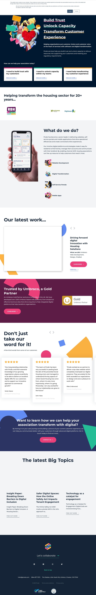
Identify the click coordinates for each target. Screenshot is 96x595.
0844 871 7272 (35, 563)
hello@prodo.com (23, 563)
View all (74, 253)
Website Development (53, 166)
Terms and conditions (48, 569)
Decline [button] (76, 11)
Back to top (48, 556)
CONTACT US (47, 424)
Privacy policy (60, 569)
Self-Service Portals (55, 177)
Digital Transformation (78, 166)
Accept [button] (70, 11)
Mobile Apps (77, 177)
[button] (18, 75)
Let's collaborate (46, 541)
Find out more (12, 78)
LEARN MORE (78, 248)
